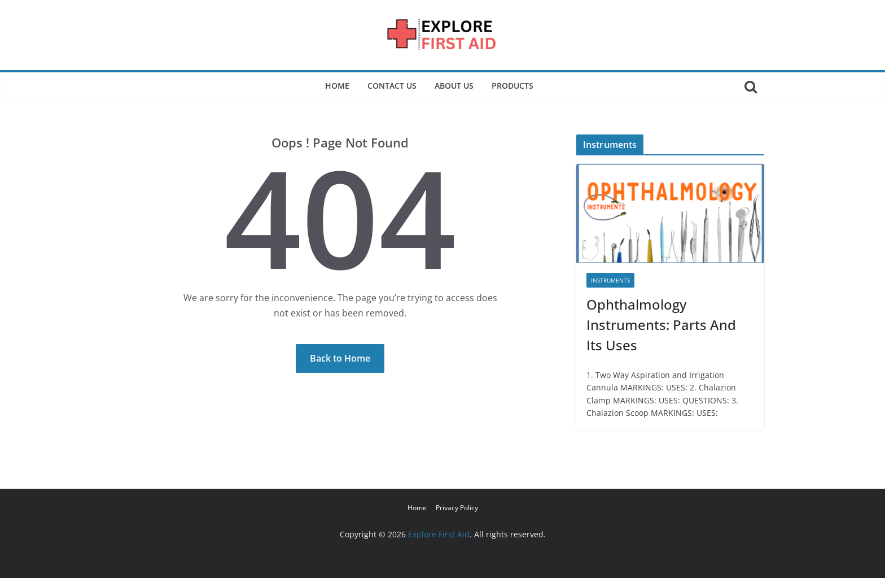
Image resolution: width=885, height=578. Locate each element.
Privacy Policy (457, 507)
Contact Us (392, 85)
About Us (454, 85)
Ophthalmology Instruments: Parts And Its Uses (661, 324)
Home (337, 85)
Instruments (610, 280)
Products (512, 85)
